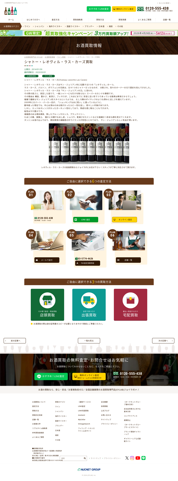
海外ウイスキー (55, 26)
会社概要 (104, 402)
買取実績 (122, 19)
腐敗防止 (127, 420)
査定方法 (55, 19)
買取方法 (100, 19)
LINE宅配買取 (83, 411)
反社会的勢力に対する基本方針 (132, 410)
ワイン (27, 26)
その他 (120, 26)
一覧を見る (89, 340)
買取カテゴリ (60, 402)
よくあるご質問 (144, 19)
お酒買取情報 (50, 57)
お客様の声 (36, 424)
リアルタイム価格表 (39, 428)
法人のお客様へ (165, 3)
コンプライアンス (130, 416)
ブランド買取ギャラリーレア (132, 433)
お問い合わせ (106, 415)
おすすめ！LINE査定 (99, 8)
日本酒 (101, 26)
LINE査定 (81, 406)
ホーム (11, 19)
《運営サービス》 (84, 402)
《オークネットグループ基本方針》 (132, 403)
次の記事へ (163, 340)
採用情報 (104, 406)
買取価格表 (78, 19)
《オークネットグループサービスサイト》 (132, 426)
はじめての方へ (33, 19)
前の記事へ (15, 340)
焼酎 (111, 26)
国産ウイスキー (73, 26)
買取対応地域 (37, 415)
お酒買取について (39, 402)
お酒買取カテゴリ (11, 26)
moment (81, 415)
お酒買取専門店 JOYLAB (33, 57)
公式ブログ (105, 411)
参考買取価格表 (38, 433)
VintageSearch (84, 424)
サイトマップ (106, 419)
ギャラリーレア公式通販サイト (132, 439)
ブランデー (89, 26)
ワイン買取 (61, 57)
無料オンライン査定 (125, 9)
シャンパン (39, 26)
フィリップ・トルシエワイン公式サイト (86, 429)
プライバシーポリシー (109, 424)
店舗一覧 (167, 19)
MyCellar (81, 419)
